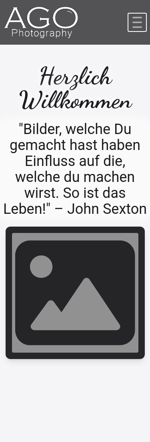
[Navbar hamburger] (137, 22)
